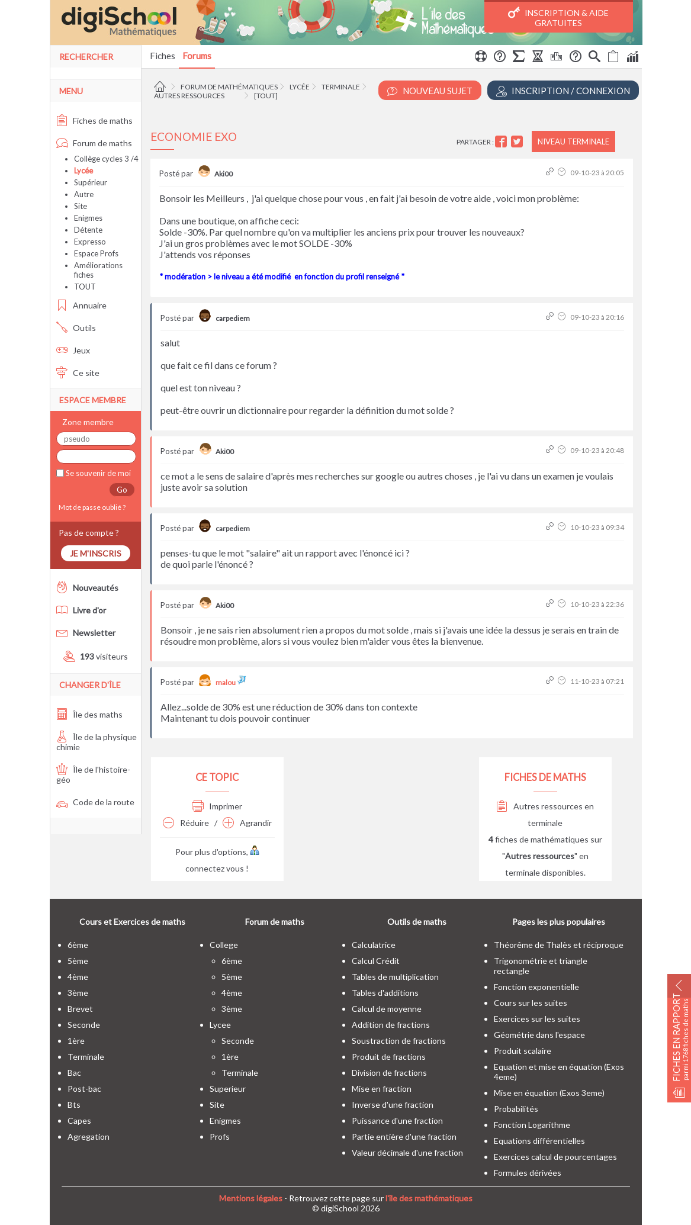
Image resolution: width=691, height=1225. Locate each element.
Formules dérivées (527, 1173)
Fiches (162, 55)
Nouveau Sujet (430, 91)
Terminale (341, 86)
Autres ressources (189, 95)
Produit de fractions (389, 1057)
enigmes (225, 1120)
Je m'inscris (95, 553)
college (224, 945)
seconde (84, 1025)
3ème (78, 993)
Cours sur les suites (530, 1003)
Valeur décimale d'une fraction (407, 1152)
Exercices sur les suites (537, 1019)
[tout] (266, 95)
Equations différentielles (539, 1141)
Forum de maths (94, 143)
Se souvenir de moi (97, 473)
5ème (78, 961)
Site (80, 206)
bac (74, 1073)
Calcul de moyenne (387, 1009)
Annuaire (81, 305)
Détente (88, 229)
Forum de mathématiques (229, 86)
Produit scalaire (522, 1051)
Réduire (186, 823)
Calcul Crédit (376, 961)
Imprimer (217, 806)
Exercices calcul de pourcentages (555, 1157)
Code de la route (95, 802)
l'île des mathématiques (429, 1198)
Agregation (89, 1136)
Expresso (90, 241)
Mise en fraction (382, 1088)
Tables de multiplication (395, 977)
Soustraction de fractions (399, 1041)
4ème (78, 977)
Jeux (73, 350)
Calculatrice (374, 945)
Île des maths (89, 714)
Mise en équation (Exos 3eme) (549, 1093)
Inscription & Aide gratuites (558, 17)
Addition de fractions (391, 1025)
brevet (80, 1009)
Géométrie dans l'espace (539, 1035)
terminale (86, 1057)
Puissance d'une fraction (397, 1120)
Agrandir (247, 823)
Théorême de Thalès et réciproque (558, 945)
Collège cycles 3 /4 (106, 158)
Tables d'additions (385, 993)
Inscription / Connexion (563, 91)
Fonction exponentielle (536, 987)
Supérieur (90, 182)
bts (74, 1104)
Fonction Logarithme (532, 1125)
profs (220, 1136)
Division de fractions (389, 1073)
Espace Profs (96, 253)
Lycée (300, 86)
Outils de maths (416, 922)
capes (79, 1120)
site (217, 1104)
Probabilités (516, 1109)
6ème (78, 945)
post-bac (84, 1088)
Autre (84, 194)
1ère (76, 1041)
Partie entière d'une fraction (404, 1136)
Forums (196, 55)
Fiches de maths (94, 120)
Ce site (77, 373)
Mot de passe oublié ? (91, 507)
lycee (220, 1025)
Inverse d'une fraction (392, 1104)
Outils (76, 328)
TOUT (85, 286)
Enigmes (88, 218)
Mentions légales (250, 1198)
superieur (228, 1088)
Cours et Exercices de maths (132, 922)
